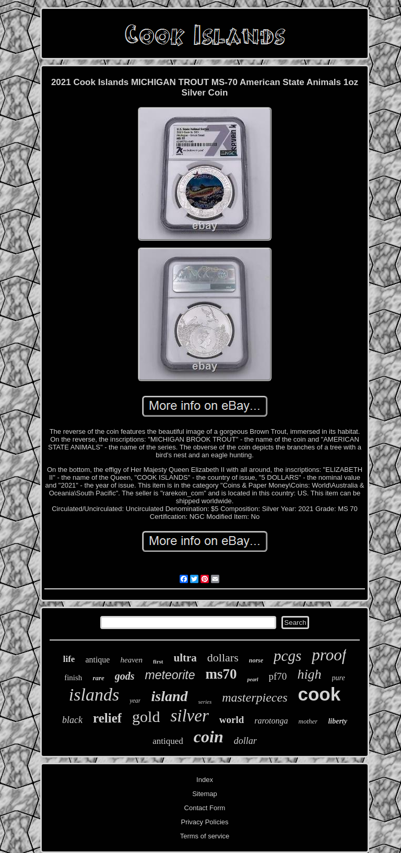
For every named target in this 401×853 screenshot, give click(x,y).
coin (208, 736)
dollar (245, 741)
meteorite (170, 675)
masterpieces (254, 697)
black (72, 720)
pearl (252, 679)
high (309, 674)
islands (94, 694)
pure (338, 678)
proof (329, 655)
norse (256, 660)
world (231, 719)
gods (125, 676)
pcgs (287, 655)
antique (97, 659)
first (158, 661)
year (134, 700)
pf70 (278, 676)
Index (204, 780)
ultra (185, 657)
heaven (131, 660)
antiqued (167, 741)
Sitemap (204, 794)
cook (319, 694)
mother (308, 721)
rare (98, 678)
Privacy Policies (204, 822)
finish (73, 677)
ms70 (221, 674)
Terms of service (205, 836)
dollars (223, 657)
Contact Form (205, 808)
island (169, 696)
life (69, 659)
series (205, 701)
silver (189, 715)
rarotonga (271, 720)
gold (146, 716)
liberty (337, 721)
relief (107, 718)
